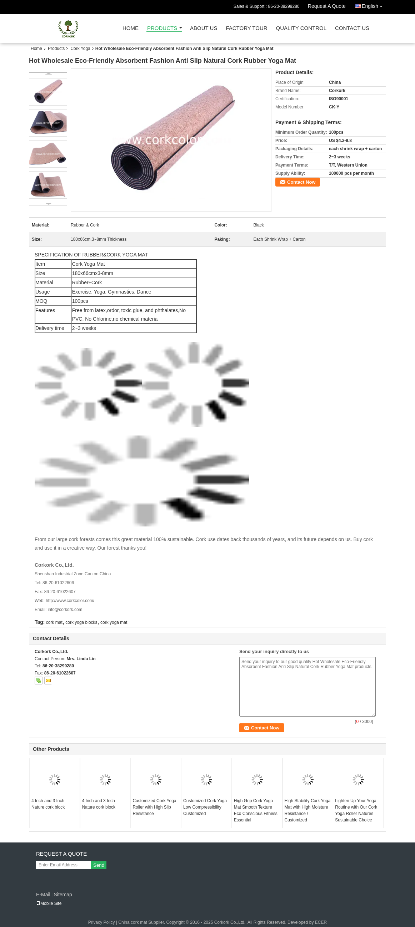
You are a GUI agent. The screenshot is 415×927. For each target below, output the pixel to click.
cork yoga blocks (81, 622)
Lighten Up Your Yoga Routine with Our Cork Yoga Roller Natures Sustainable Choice (356, 810)
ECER (321, 922)
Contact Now (301, 182)
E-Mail (43, 894)
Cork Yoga (80, 48)
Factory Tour (246, 28)
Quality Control (301, 28)
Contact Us (352, 28)
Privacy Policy (101, 922)
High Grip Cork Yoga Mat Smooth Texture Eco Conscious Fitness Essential (256, 810)
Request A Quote (327, 6)
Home (130, 28)
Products (162, 28)
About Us (203, 28)
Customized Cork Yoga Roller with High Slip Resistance (154, 807)
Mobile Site (48, 903)
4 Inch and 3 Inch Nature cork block (48, 804)
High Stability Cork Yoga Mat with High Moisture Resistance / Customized (308, 810)
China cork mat (132, 922)
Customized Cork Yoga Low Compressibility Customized (205, 807)
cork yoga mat (113, 622)
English (374, 5)
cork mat (54, 622)
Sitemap (63, 894)
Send (98, 865)
